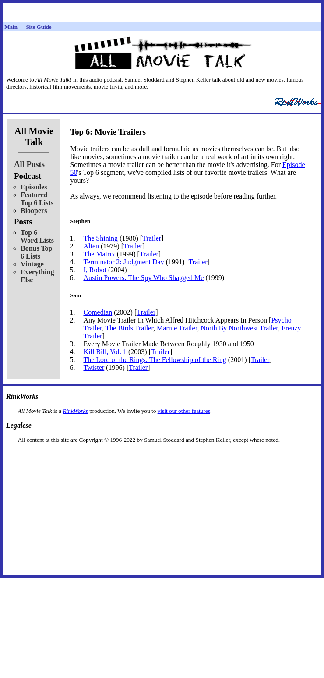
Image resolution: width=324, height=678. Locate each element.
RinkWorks (75, 411)
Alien (91, 246)
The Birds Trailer (130, 328)
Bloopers (34, 210)
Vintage (32, 264)
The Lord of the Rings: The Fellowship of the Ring (154, 359)
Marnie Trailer (177, 328)
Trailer (151, 238)
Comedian (97, 312)
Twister (93, 367)
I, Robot (94, 269)
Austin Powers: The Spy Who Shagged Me (143, 277)
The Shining (100, 238)
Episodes (34, 187)
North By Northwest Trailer (239, 328)
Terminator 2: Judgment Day (123, 262)
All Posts (29, 164)
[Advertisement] (162, 457)
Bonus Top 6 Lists (37, 252)
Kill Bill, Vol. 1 (105, 351)
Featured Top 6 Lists (37, 198)
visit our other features (184, 411)
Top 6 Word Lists (37, 236)
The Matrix (99, 254)
